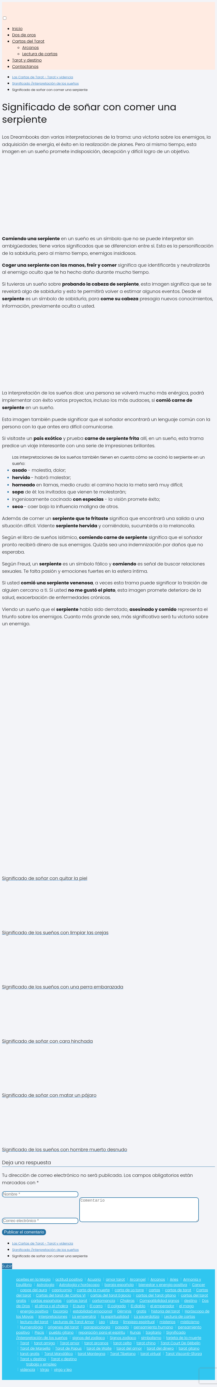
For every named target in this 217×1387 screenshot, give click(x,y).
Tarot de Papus (68, 1353)
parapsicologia (97, 1332)
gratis (141, 1316)
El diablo (138, 1311)
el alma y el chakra (51, 1311)
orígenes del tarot (63, 1332)
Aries (174, 1284)
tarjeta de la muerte (183, 1342)
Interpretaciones (52, 1321)
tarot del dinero (160, 1353)
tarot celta (122, 1348)
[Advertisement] (108, 195)
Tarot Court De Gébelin (181, 1348)
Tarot (24, 1348)
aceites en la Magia (33, 1284)
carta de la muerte (93, 1295)
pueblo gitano (61, 1337)
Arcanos (30, 48)
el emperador (162, 1311)
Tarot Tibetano (123, 1358)
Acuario (94, 1284)
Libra (114, 1326)
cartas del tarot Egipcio (110, 1300)
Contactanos (25, 66)
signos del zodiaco (89, 1342)
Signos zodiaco (123, 1342)
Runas (135, 1337)
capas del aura (33, 1295)
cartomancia (103, 1305)
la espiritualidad (115, 1321)
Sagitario (153, 1337)
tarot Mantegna (91, 1358)
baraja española (119, 1289)
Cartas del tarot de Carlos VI (60, 1300)
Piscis (39, 1337)
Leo (102, 1326)
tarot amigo (44, 1348)
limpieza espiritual (139, 1326)
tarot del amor (129, 1353)
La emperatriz (84, 1321)
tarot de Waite (99, 1353)
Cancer (198, 1289)
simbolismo (151, 1342)
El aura (79, 1311)
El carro (96, 1311)
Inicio (17, 29)
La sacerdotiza (146, 1321)
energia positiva (34, 1316)
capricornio (62, 1295)
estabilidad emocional (92, 1316)
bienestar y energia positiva (163, 1289)
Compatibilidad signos (159, 1305)
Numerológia (31, 1332)
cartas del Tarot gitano (156, 1300)
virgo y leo (63, 1374)
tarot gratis (30, 1358)
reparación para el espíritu (102, 1337)
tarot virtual (150, 1358)
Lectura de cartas (40, 54)
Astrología (45, 1289)
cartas (154, 1295)
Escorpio (60, 1316)
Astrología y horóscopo (79, 1289)
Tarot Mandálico (58, 1358)
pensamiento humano (153, 1332)
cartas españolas (46, 1305)
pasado (122, 1332)
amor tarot (115, 1284)
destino (190, 1305)
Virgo (44, 1374)
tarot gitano (189, 1353)
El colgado (117, 1311)
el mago (186, 1311)
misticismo (189, 1326)
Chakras (127, 1305)
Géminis (124, 1316)
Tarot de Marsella (35, 1353)
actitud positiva (68, 1284)
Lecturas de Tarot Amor (73, 1326)
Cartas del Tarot (28, 41)
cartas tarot (76, 1305)
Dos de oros (24, 35)
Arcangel (138, 1284)
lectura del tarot (34, 1326)
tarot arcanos (96, 1348)
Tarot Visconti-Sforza (184, 1358)
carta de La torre (129, 1295)
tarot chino (146, 1348)
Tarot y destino (27, 60)
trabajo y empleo (41, 1369)
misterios (168, 1326)
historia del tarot (165, 1316)
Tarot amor (69, 1348)
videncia (27, 1374)
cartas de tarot (178, 1295)
